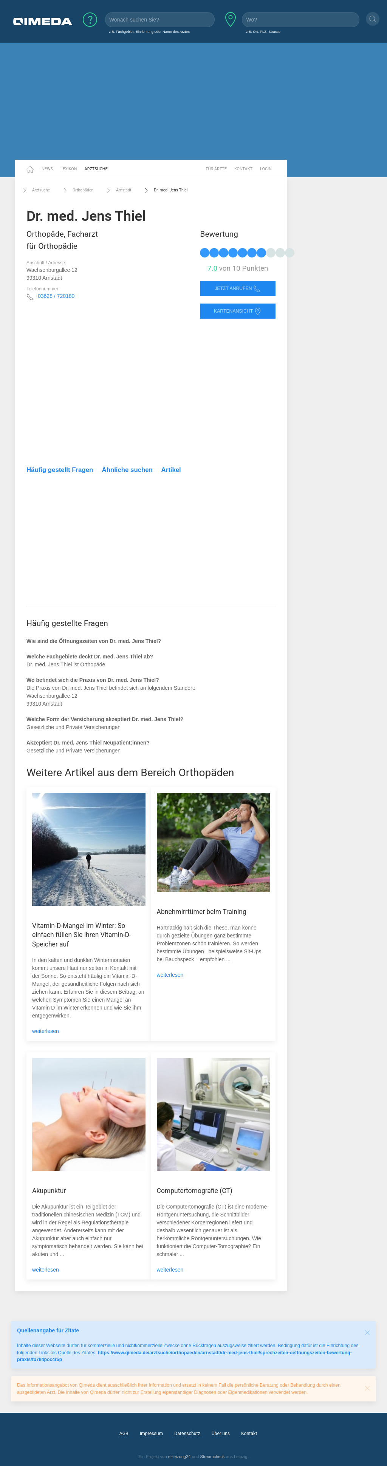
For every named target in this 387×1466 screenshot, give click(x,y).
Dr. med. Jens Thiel (164, 190)
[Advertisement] (193, 101)
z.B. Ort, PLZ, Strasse (263, 31)
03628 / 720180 (56, 296)
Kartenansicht (238, 311)
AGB (123, 1433)
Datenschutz (187, 1433)
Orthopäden (77, 190)
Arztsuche (96, 168)
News (47, 168)
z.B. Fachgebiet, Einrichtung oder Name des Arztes (149, 31)
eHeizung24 (179, 1456)
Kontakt (243, 168)
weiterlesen (45, 1031)
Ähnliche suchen (127, 469)
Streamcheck (212, 1456)
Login (266, 168)
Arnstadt (118, 190)
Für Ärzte (216, 168)
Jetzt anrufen (238, 289)
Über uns (221, 1433)
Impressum (151, 1433)
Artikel (171, 469)
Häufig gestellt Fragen (59, 469)
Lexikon (68, 168)
